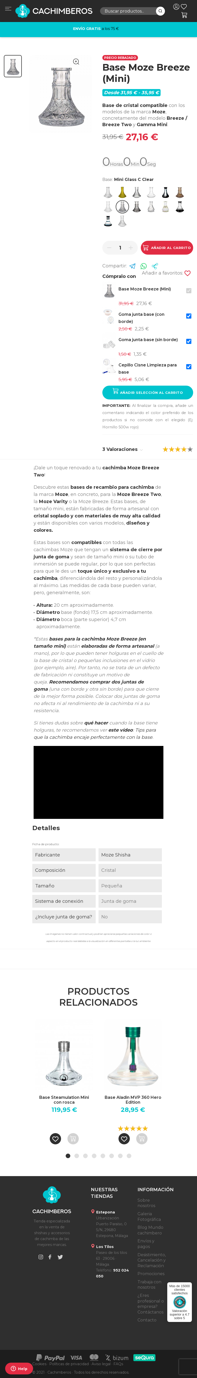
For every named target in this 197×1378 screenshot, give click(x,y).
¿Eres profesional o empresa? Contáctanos (150, 1304)
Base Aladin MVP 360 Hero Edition (133, 1100)
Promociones (150, 1273)
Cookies (39, 1364)
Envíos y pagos (145, 1244)
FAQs (118, 1364)
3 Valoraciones (122, 449)
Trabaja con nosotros (149, 1284)
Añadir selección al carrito (148, 391)
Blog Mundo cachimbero (150, 1230)
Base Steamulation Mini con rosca (64, 1100)
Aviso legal (101, 1364)
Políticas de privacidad (69, 1364)
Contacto (146, 1320)
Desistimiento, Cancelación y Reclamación (151, 1260)
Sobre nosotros (146, 1203)
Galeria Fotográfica (149, 1216)
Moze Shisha (116, 855)
